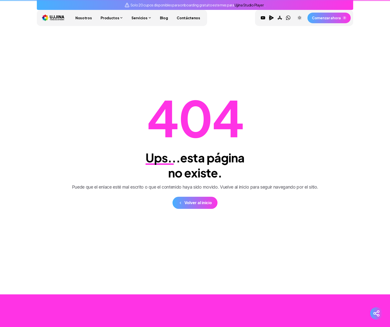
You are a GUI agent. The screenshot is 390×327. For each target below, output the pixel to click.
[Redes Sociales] (376, 313)
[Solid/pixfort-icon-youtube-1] (299, 305)
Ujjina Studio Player (249, 5)
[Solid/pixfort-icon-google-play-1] (309, 305)
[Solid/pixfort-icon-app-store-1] (319, 305)
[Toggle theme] (299, 18)
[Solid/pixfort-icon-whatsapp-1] (329, 305)
